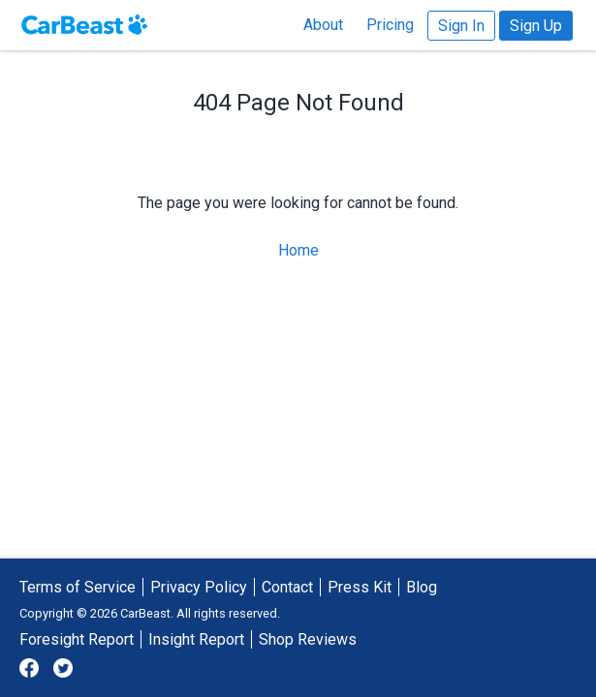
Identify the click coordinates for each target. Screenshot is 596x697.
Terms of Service (77, 587)
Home (298, 250)
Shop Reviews (308, 639)
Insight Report (196, 639)
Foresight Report (76, 639)
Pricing (390, 24)
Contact (287, 587)
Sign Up (536, 25)
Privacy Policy (198, 587)
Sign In (461, 25)
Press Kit (360, 587)
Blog (421, 587)
